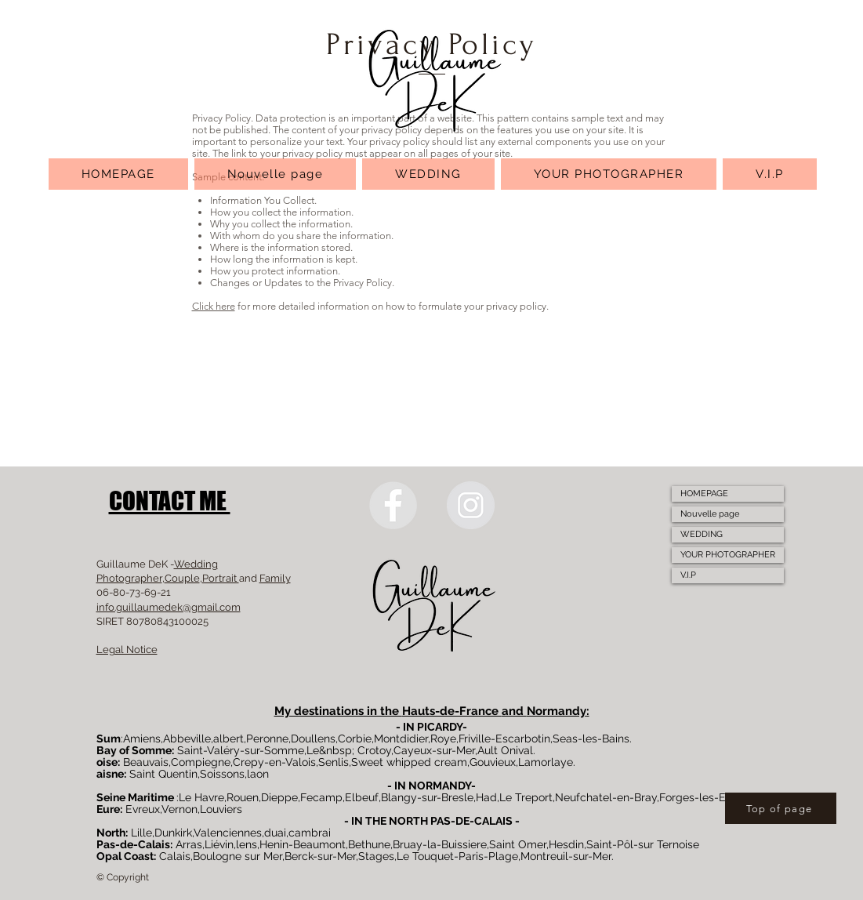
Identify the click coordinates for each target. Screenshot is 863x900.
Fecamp (321, 797)
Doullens (313, 738)
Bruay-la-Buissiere (440, 844)
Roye (443, 738)
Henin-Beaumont (302, 844)
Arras (189, 844)
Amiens (142, 738)
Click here (213, 306)
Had (486, 797)
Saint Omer (517, 844)
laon (258, 774)
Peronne (267, 738)
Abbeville (187, 738)
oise (107, 762)
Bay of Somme (134, 750)
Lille (141, 832)
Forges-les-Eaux (701, 797)
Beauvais (146, 762)
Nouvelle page (709, 514)
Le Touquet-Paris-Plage (457, 856)
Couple (182, 578)
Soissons (222, 774)
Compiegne (200, 762)
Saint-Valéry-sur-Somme (240, 750)
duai (275, 832)
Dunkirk (173, 832)
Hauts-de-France (452, 711)
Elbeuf (362, 797)
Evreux (142, 809)
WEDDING (701, 534)
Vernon (179, 809)
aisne (110, 774)
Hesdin (566, 844)
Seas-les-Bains (591, 738)
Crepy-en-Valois (274, 762)
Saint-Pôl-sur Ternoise (642, 844)
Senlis (333, 762)
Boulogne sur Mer (237, 856)
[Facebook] (393, 505)
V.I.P (688, 575)
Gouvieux (493, 762)
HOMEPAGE (704, 493)
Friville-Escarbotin (504, 738)
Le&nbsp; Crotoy (348, 750)
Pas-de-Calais (133, 844)
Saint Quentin (163, 774)
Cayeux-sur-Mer (434, 750)
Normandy (556, 711)
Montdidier (401, 738)
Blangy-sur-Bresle (427, 797)
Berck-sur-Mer (320, 856)
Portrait (220, 578)
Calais (174, 856)
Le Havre (201, 797)
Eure (108, 809)
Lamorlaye (545, 762)
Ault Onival (505, 750)
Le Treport (526, 797)
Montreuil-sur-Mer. (567, 856)
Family (275, 578)
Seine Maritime (135, 797)
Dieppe (279, 797)
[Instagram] (471, 505)
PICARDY (439, 726)
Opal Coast (125, 856)
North (110, 832)
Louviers (221, 809)
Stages (376, 856)
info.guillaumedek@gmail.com (168, 607)
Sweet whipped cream (409, 762)
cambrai (309, 832)
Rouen (243, 797)
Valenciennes (228, 832)
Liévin (219, 844)
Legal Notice (127, 649)
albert (228, 738)
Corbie (355, 738)
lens (246, 844)
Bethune (369, 844)
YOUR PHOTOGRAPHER (727, 555)
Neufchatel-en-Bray (606, 797)
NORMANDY (439, 785)
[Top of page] (780, 808)
